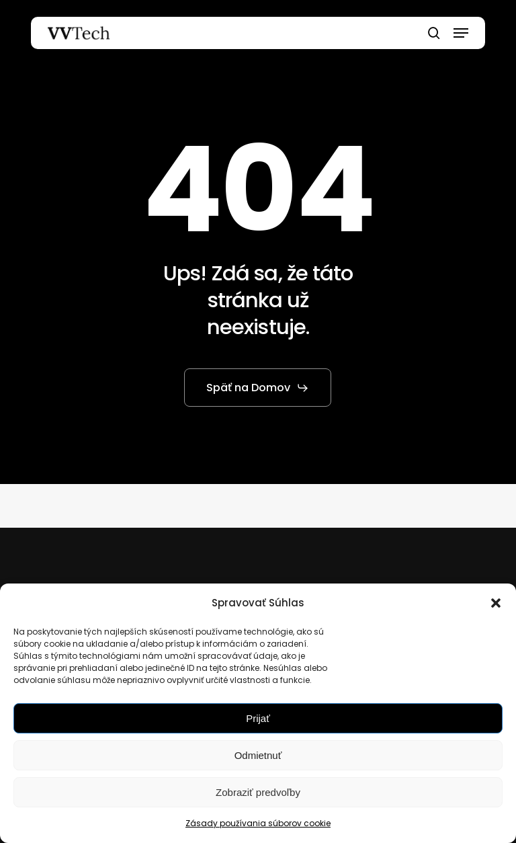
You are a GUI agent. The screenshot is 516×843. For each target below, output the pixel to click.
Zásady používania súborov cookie (258, 823)
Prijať (258, 718)
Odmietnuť (258, 755)
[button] (496, 603)
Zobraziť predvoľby (258, 792)
